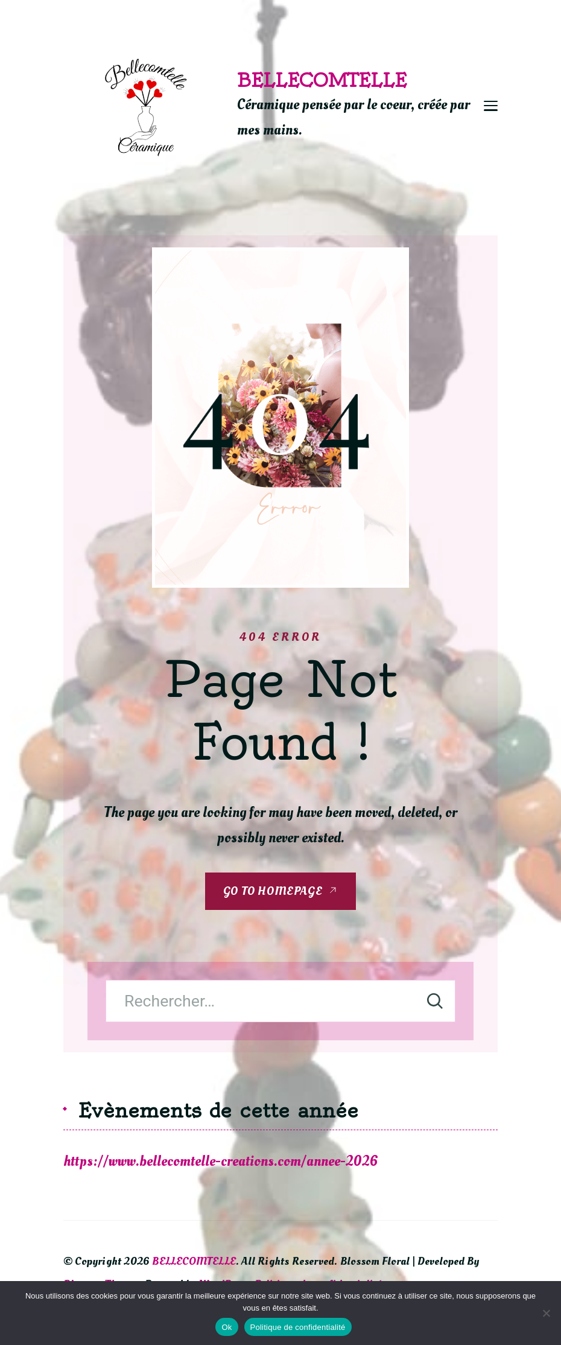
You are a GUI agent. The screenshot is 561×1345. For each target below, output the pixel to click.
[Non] (546, 1313)
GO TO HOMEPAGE (272, 891)
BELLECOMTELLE (322, 80)
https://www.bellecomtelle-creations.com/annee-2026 (220, 1161)
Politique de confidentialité (298, 1327)
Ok (226, 1327)
